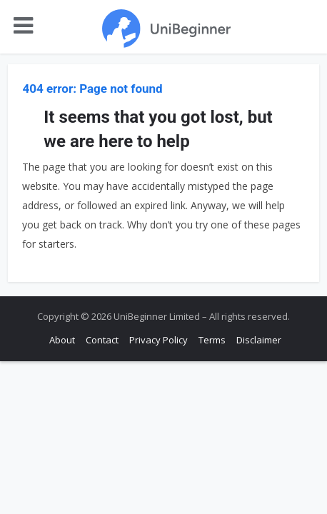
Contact (102, 339)
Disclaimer (258, 339)
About (62, 339)
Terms (212, 339)
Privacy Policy (158, 339)
